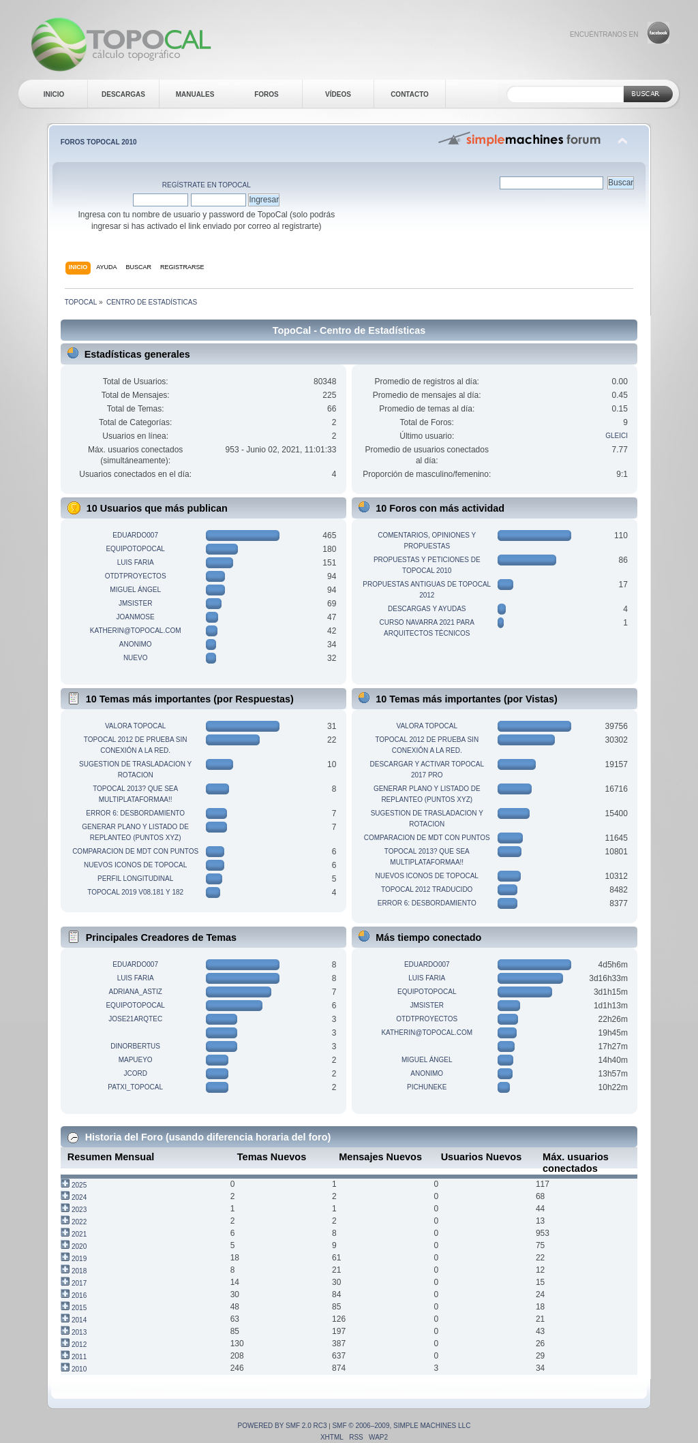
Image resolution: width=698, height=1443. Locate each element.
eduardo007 (135, 535)
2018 (79, 1271)
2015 (79, 1308)
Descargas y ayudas (427, 608)
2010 (79, 1369)
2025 (79, 1185)
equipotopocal (135, 549)
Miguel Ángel (135, 589)
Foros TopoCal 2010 (99, 142)
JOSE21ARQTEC (135, 1019)
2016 (79, 1295)
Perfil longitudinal (135, 878)
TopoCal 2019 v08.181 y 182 (135, 892)
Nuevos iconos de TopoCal (135, 865)
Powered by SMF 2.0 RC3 (282, 1425)
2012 (79, 1344)
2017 (79, 1283)
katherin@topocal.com (135, 630)
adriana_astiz (135, 991)
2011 (79, 1357)
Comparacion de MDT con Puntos (135, 851)
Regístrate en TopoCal (206, 185)
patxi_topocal (135, 1087)
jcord (135, 1073)
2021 (79, 1234)
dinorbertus (135, 1046)
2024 (79, 1197)
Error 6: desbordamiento (135, 813)
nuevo (135, 658)
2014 (79, 1320)
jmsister (135, 603)
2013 (79, 1332)
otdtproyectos (135, 576)
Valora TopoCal (135, 726)
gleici (616, 435)
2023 (79, 1209)
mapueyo (136, 1060)
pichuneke (426, 1087)
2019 (79, 1258)
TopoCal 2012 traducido (426, 889)
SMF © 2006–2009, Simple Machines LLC (401, 1425)
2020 (79, 1246)
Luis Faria (135, 562)
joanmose (136, 617)
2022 (79, 1222)
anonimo (135, 644)
